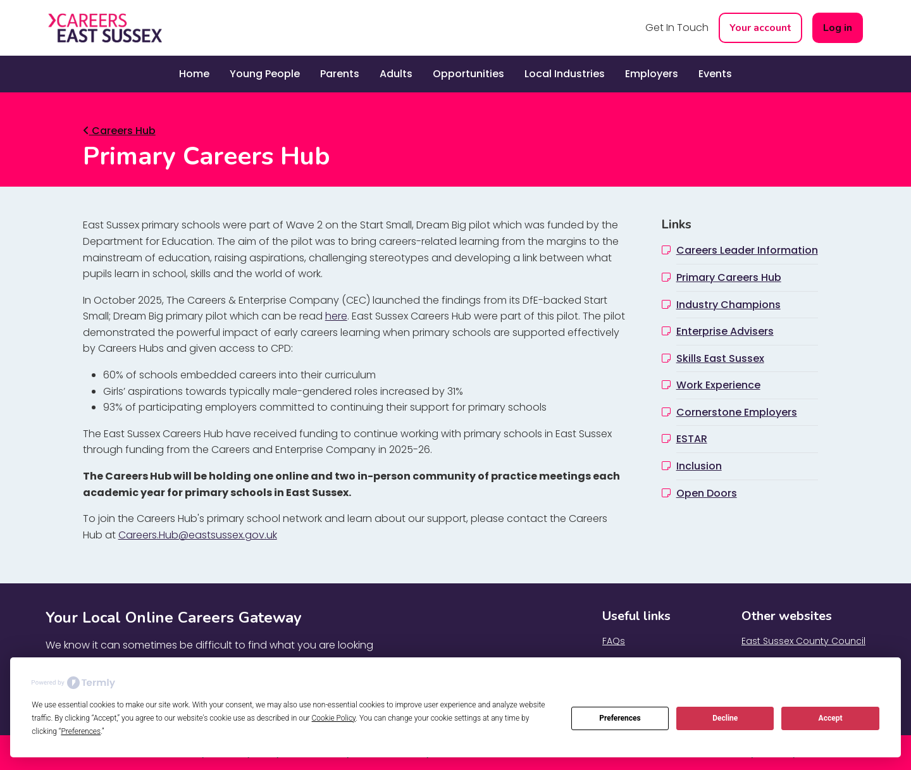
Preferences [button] (81, 731)
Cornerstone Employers (736, 412)
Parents (339, 73)
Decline (725, 718)
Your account (760, 28)
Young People (265, 73)
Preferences (620, 718)
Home (194, 73)
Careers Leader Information (747, 250)
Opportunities (468, 73)
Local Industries (564, 73)
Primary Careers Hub (728, 277)
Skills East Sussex (720, 358)
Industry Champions (728, 304)
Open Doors (706, 493)
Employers (651, 73)
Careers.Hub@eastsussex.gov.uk (197, 535)
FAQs (613, 641)
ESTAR (691, 439)
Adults (396, 73)
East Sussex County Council (803, 641)
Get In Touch (677, 27)
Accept (831, 718)
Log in (837, 28)
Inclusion (699, 466)
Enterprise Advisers (725, 331)
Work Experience (718, 385)
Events (715, 73)
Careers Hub (119, 130)
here (336, 316)
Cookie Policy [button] (334, 718)
